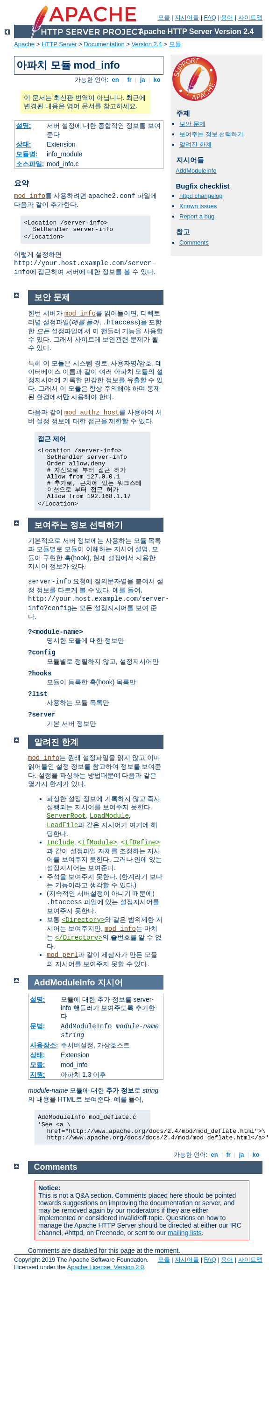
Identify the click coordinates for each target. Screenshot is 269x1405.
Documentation (104, 44)
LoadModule (109, 816)
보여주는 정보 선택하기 (211, 134)
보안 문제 (192, 123)
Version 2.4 (147, 44)
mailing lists (184, 1232)
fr (130, 79)
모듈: (37, 1064)
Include (60, 842)
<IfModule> (97, 842)
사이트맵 (250, 17)
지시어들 (187, 17)
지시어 (110, 982)
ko (157, 79)
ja (142, 79)
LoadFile (62, 825)
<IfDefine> (140, 842)
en (115, 79)
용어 (227, 17)
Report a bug (196, 216)
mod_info (29, 196)
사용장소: (44, 1045)
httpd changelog (201, 195)
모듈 (164, 17)
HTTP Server (59, 44)
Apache (24, 44)
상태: (23, 144)
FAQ (210, 17)
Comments (194, 242)
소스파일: (30, 164)
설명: (23, 125)
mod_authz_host (92, 412)
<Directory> (83, 920)
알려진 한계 (195, 144)
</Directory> (78, 937)
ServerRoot (66, 816)
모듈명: (27, 154)
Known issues (198, 206)
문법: (37, 1026)
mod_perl (62, 955)
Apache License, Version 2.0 (105, 1267)
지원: (37, 1074)
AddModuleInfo (196, 170)
